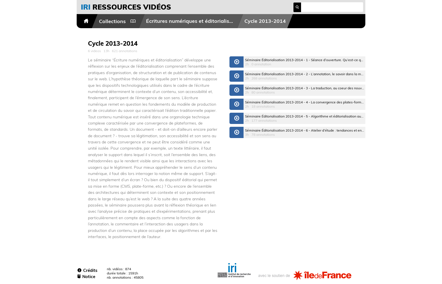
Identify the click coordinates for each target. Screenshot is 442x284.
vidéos (126, 7)
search (297, 7)
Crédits (88, 270)
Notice (86, 276)
